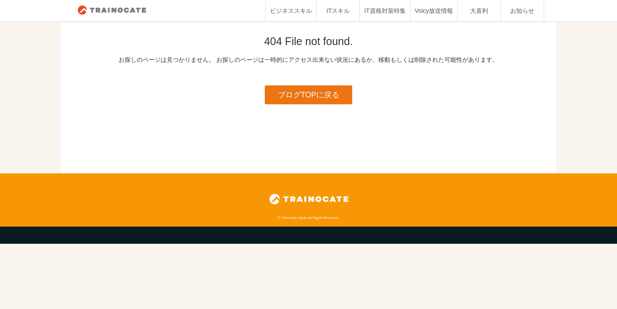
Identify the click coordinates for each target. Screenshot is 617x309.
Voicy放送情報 (434, 10)
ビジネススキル (291, 10)
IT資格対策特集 (384, 10)
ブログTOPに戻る (309, 95)
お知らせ (522, 10)
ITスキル (338, 10)
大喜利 (479, 10)
